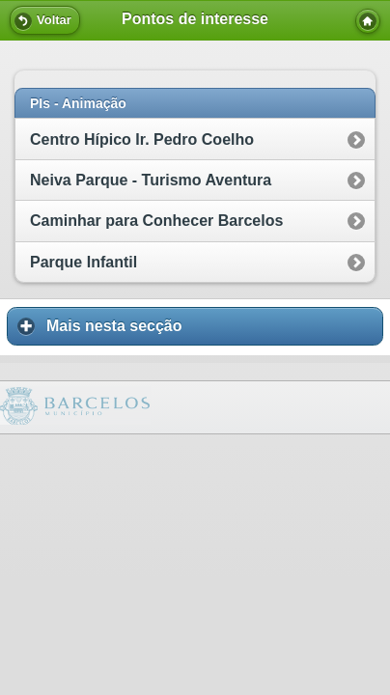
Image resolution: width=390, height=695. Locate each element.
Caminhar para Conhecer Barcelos (156, 220)
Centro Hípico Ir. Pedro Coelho (142, 139)
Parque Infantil (83, 262)
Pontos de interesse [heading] (195, 19)
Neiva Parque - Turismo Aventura (150, 180)
